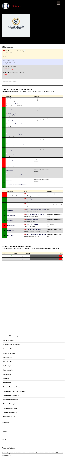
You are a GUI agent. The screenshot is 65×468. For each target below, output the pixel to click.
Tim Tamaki (9, 110)
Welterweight (7, 361)
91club (4, 431)
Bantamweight (7, 374)
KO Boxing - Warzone (14, 154)
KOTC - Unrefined (13, 104)
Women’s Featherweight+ (11, 395)
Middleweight (7, 357)
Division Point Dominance (11, 344)
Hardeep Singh (10, 160)
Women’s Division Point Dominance (14, 391)
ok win (4, 439)
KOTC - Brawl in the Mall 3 (15, 124)
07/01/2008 (5, 256)
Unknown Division (9, 416)
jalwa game (5, 422)
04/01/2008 (5, 259)
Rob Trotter (9, 180)
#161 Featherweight (8, 69)
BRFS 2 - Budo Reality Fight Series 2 (17, 134)
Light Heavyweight (9, 353)
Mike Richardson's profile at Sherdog (14, 50)
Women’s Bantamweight (10, 399)
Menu (58, 3)
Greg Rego (8, 130)
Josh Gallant (15, 83)
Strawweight (7, 382)
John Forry (9, 150)
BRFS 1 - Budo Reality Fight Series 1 (17, 184)
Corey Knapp (9, 120)
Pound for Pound (8, 340)
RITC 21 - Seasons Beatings (15, 174)
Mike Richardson (8, 47)
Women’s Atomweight (10, 412)
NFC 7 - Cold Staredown (14, 164)
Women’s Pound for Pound (11, 387)
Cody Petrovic (9, 140)
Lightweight (7, 366)
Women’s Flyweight (9, 404)
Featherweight (8, 370)
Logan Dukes (9, 170)
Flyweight (6, 378)
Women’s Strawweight (10, 408)
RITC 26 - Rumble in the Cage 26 (17, 144)
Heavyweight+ (8, 349)
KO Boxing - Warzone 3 (14, 114)
